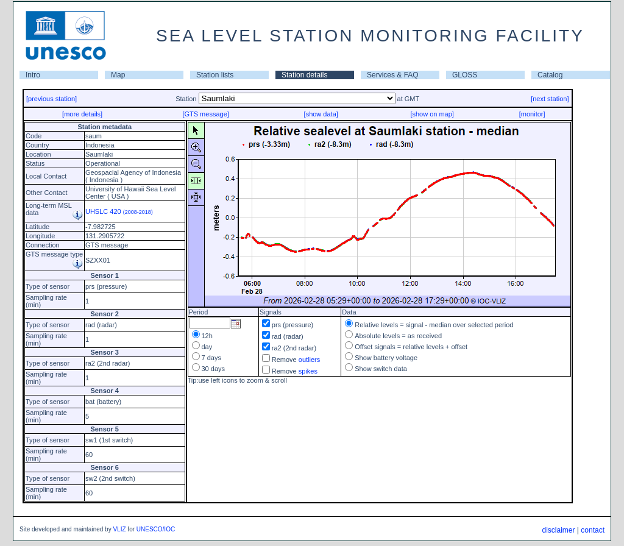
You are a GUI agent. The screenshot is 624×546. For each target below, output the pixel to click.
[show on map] (432, 114)
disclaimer (558, 530)
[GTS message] (205, 114)
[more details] (82, 114)
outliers (309, 359)
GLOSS (464, 75)
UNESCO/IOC (155, 529)
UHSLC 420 (119, 211)
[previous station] (51, 98)
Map (118, 75)
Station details (304, 75)
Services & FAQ (393, 75)
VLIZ (119, 529)
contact (592, 530)
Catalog (549, 75)
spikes (308, 371)
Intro (33, 75)
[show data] (321, 114)
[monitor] (532, 114)
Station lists (214, 75)
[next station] (550, 98)
